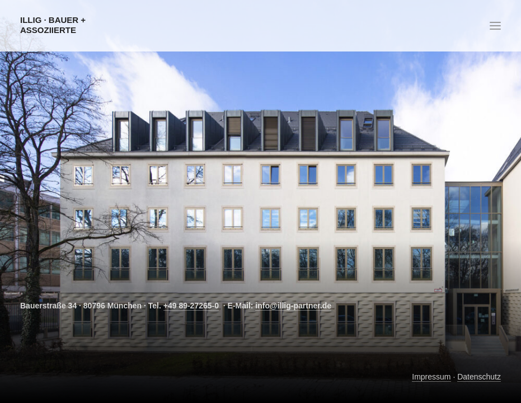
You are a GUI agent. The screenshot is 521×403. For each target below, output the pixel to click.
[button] (495, 25)
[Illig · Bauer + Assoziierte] (82, 25)
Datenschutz (479, 376)
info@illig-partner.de (293, 305)
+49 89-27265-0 (191, 305)
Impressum (431, 376)
